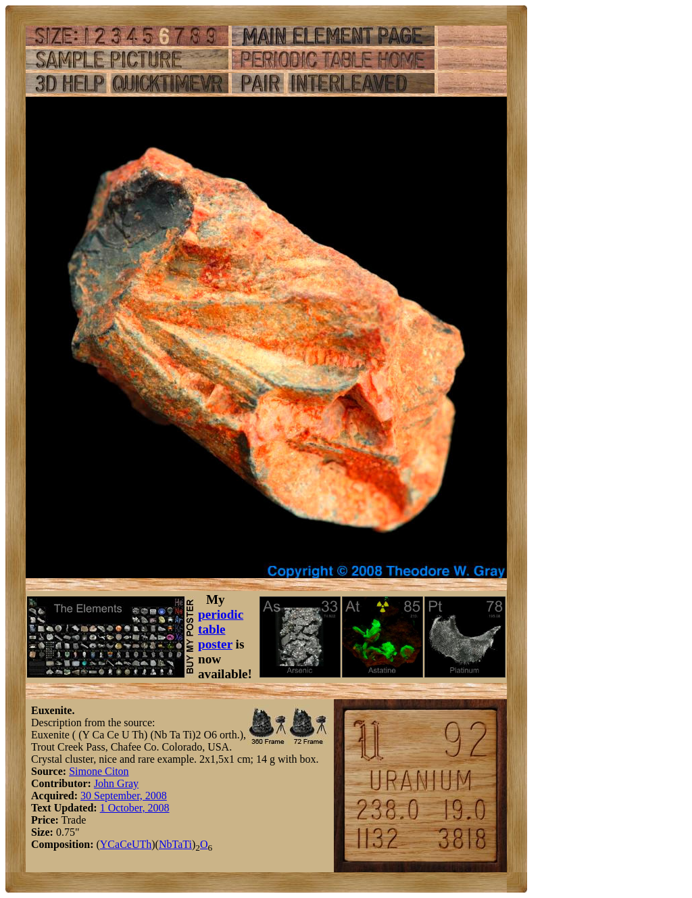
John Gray (116, 783)
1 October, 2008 (135, 807)
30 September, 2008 (123, 795)
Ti (187, 844)
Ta (177, 844)
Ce (126, 844)
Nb (165, 844)
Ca (113, 844)
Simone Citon (98, 771)
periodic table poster (220, 629)
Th (145, 844)
